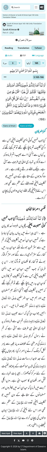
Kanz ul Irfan (26, 125)
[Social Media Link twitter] (19, 440)
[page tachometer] (39, 433)
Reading (9, 48)
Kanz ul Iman (9, 125)
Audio (8, 55)
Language (38, 55)
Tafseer (38, 48)
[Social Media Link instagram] (28, 440)
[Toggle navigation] (36, 7)
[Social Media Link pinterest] (32, 440)
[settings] (45, 433)
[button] (5, 77)
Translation (23, 48)
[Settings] (41, 7)
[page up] (27, 433)
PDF (23, 55)
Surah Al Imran (11, 29)
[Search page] (20, 7)
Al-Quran (12, 15)
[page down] (33, 433)
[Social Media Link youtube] (23, 440)
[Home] (6, 7)
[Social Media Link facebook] (15, 440)
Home (5, 15)
